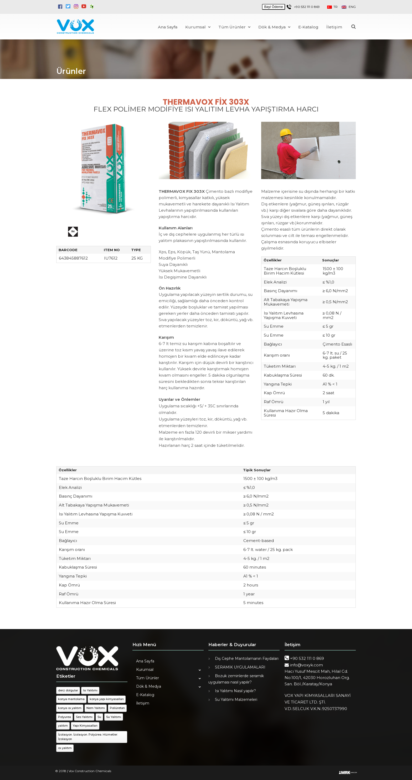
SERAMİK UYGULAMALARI (240, 667)
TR (334, 7)
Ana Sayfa (167, 26)
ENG (349, 7)
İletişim (334, 26)
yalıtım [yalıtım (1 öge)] (63, 725)
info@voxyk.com (306, 664)
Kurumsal (197, 26)
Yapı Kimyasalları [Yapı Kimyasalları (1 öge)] (85, 725)
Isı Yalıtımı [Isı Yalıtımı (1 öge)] (90, 690)
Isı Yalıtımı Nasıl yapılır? (235, 690)
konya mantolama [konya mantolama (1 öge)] (71, 699)
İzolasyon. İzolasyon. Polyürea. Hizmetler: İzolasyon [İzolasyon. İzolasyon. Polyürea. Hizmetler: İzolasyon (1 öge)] (88, 737)
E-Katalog (308, 26)
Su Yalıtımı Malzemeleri (236, 699)
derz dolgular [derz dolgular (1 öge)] (68, 690)
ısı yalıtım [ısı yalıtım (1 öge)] (65, 748)
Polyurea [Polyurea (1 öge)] (64, 717)
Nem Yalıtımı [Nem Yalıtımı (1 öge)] (95, 708)
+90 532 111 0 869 (307, 7)
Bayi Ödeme (273, 7)
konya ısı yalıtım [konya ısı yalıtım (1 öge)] (69, 708)
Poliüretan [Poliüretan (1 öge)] (117, 708)
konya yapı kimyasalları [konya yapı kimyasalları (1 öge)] (107, 699)
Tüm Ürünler (234, 26)
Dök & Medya (274, 26)
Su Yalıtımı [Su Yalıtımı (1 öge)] (113, 717)
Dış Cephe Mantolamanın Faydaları (247, 658)
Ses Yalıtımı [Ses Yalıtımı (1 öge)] (84, 717)
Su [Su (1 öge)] (99, 717)
